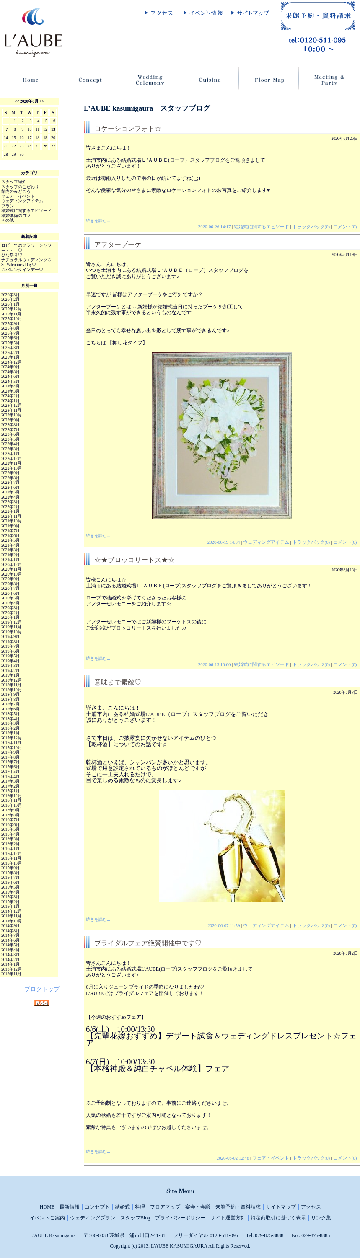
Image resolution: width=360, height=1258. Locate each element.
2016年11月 (11, 800)
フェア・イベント (270, 1157)
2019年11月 (11, 627)
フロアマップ (165, 1207)
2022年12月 (11, 458)
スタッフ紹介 (13, 181)
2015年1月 (10, 906)
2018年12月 (11, 680)
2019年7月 (10, 646)
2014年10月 (11, 921)
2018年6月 (10, 709)
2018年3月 (10, 723)
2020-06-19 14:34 (223, 542)
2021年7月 (10, 530)
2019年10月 (11, 632)
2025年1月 (10, 357)
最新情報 (70, 1207)
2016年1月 (10, 848)
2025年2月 (10, 352)
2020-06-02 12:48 (233, 1157)
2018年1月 (10, 733)
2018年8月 (10, 699)
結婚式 (122, 1207)
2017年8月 (10, 757)
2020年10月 (11, 574)
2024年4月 (10, 386)
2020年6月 (29, 101)
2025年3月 (10, 347)
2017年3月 (10, 781)
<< (17, 101)
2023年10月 (11, 415)
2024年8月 (10, 371)
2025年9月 (10, 323)
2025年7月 (10, 333)
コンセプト (97, 1207)
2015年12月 (11, 853)
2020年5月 (10, 598)
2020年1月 (10, 617)
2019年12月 (11, 622)
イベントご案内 (47, 1218)
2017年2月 (10, 786)
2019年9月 (10, 636)
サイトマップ (281, 1207)
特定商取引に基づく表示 (278, 1218)
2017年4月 (10, 776)
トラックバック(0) (311, 226)
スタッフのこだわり (20, 186)
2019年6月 (10, 651)
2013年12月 (11, 969)
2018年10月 (11, 689)
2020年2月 (10, 612)
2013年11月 (11, 973)
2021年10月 (11, 521)
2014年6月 (10, 940)
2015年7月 (10, 877)
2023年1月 (10, 453)
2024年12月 (11, 362)
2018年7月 (10, 704)
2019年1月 (10, 675)
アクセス (311, 1207)
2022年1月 (10, 511)
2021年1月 (10, 559)
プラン (7, 206)
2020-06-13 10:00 (214, 664)
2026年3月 (10, 294)
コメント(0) (345, 226)
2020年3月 (10, 607)
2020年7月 (10, 588)
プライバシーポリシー (180, 1218)
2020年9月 (10, 578)
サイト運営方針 (228, 1218)
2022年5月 (10, 492)
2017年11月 (11, 742)
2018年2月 (10, 728)
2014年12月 (11, 911)
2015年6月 (10, 882)
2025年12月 (11, 309)
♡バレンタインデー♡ (22, 269)
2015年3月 (10, 896)
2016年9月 (10, 810)
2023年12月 (11, 405)
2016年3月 (10, 839)
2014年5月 (10, 945)
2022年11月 (11, 463)
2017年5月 (10, 771)
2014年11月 (11, 916)
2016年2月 (10, 844)
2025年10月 (11, 318)
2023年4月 (10, 444)
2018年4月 (10, 718)
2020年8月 (10, 583)
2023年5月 (10, 439)
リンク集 (321, 1218)
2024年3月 (10, 391)
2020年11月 (11, 569)
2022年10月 (11, 468)
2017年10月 (11, 747)
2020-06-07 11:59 (223, 925)
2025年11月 (11, 314)
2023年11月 (11, 410)
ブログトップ (42, 989)
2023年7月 (10, 429)
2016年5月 (10, 829)
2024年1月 (10, 400)
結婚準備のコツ (16, 215)
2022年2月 (10, 506)
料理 (140, 1207)
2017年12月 (11, 738)
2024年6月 (10, 376)
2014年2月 (10, 959)
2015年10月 (11, 863)
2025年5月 (10, 343)
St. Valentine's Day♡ (18, 264)
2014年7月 (10, 935)
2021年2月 (10, 555)
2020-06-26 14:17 (214, 226)
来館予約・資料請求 (238, 1207)
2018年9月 (10, 694)
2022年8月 (10, 477)
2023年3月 (10, 449)
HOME (47, 1207)
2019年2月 (10, 670)
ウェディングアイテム (266, 542)
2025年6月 (10, 338)
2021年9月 (10, 526)
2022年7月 (10, 482)
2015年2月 (10, 901)
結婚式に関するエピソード (261, 226)
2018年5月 (10, 713)
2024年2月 (10, 395)
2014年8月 (10, 930)
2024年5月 (10, 381)
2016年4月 (10, 834)
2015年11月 (11, 858)
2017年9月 (10, 752)
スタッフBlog (135, 1218)
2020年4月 (10, 603)
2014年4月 (10, 950)
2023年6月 (10, 434)
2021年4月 (10, 545)
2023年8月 (10, 424)
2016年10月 (11, 805)
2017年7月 (10, 761)
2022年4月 (10, 497)
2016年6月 (10, 824)
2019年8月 (10, 641)
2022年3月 (10, 501)
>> (41, 101)
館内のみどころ (16, 191)
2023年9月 (10, 420)
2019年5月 (10, 656)
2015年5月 (10, 887)
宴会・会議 (197, 1207)
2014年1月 (10, 964)
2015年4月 (10, 892)
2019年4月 (10, 661)
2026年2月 (10, 299)
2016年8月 (10, 815)
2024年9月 (10, 366)
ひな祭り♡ (11, 255)
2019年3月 (10, 665)
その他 (7, 220)
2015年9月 (10, 867)
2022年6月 (10, 487)
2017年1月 (10, 790)
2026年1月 (10, 304)
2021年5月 (10, 540)
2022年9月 (10, 472)
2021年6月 (10, 535)
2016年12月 (11, 795)
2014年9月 (10, 925)
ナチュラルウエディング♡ (26, 260)
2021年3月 (10, 550)
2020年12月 (11, 564)
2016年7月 (10, 819)
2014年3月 (10, 954)
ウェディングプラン (92, 1218)
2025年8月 (10, 328)
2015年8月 (10, 873)
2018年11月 (11, 684)
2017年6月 (10, 767)
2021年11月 (11, 516)
